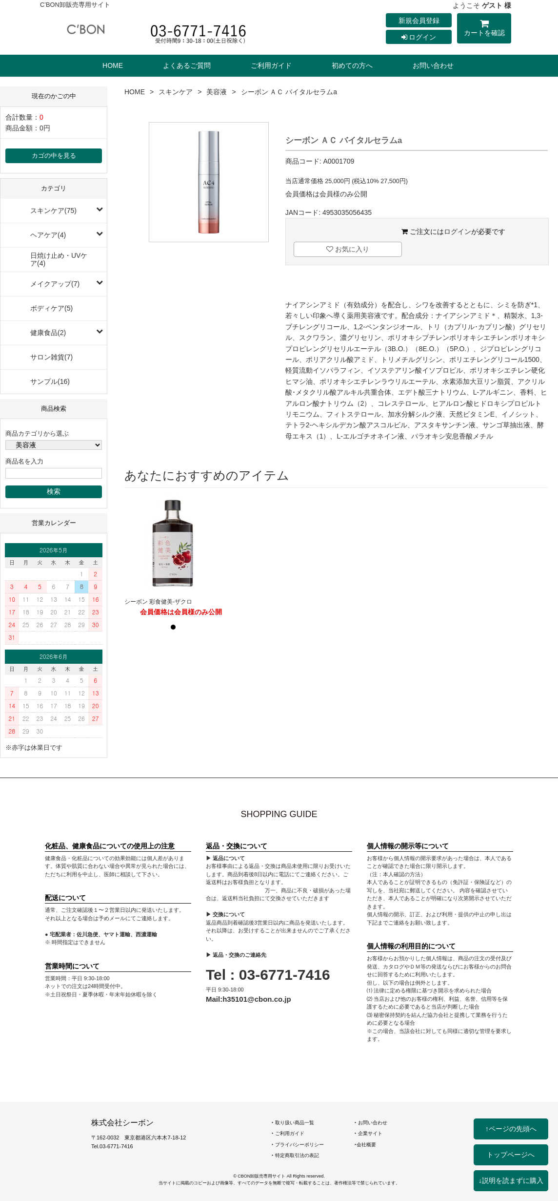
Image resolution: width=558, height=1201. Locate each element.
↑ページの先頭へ (511, 1129)
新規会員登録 (419, 20)
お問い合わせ (433, 65)
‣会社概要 (365, 1144)
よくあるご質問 (187, 65)
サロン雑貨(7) (51, 357)
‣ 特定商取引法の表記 (295, 1155)
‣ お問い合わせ (371, 1122)
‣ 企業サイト (368, 1133)
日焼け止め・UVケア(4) (58, 259)
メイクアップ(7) (55, 284)
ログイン (419, 37)
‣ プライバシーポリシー (298, 1144)
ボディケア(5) (51, 308)
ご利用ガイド (271, 65)
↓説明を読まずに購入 (510, 1180)
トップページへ (511, 1155)
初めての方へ (352, 65)
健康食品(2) (48, 333)
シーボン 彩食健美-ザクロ (158, 601)
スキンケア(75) (53, 210)
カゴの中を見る (54, 155)
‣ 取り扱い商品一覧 (293, 1122)
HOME (112, 65)
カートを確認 (484, 29)
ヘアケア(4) (48, 235)
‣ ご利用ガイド (288, 1133)
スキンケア (176, 92)
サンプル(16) (50, 381)
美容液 (216, 92)
